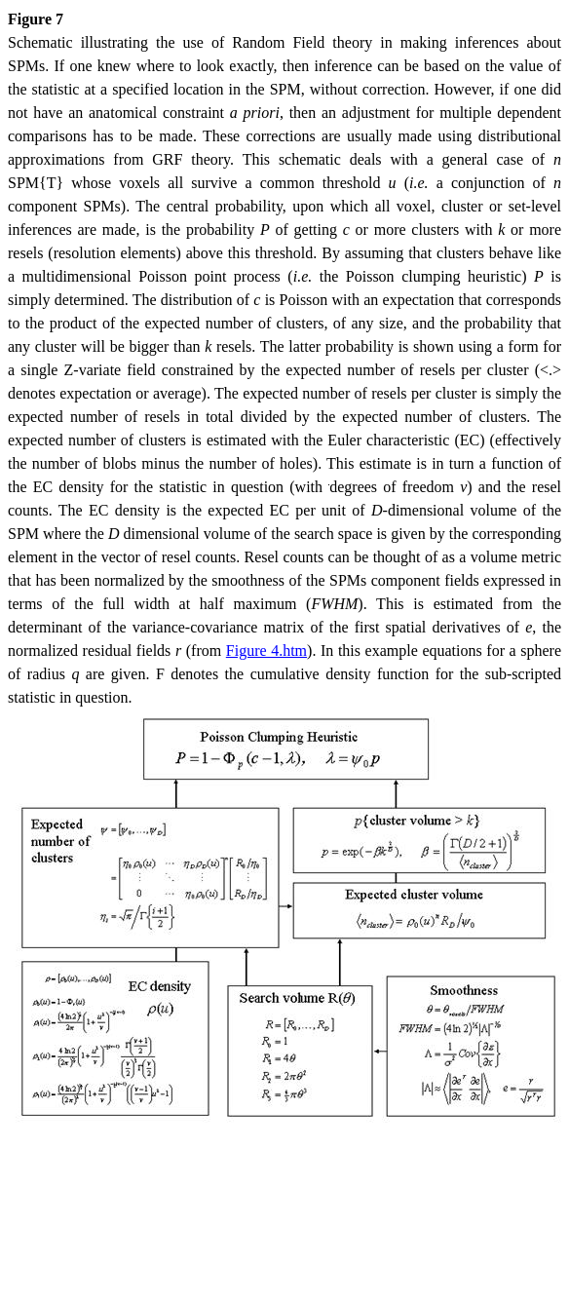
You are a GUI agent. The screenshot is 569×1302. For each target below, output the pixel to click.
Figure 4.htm (266, 650)
